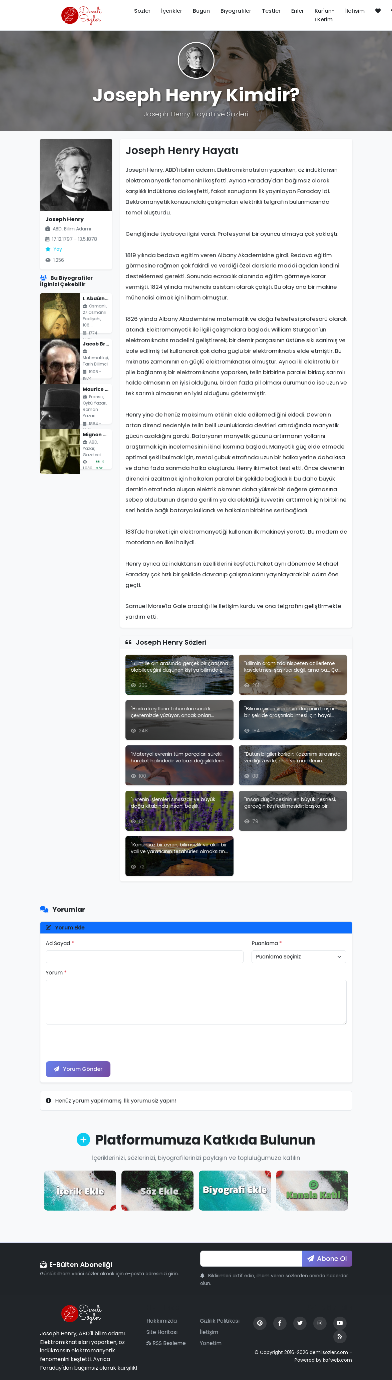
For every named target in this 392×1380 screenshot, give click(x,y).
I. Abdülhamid (100, 298)
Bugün (201, 11)
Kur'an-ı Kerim (325, 15)
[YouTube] (340, 1323)
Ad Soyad (60, 943)
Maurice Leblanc (104, 389)
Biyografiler (236, 11)
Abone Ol (327, 1258)
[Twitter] (300, 1323)
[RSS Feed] (340, 1336)
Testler (271, 11)
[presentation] (96, 1043)
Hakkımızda (161, 1321)
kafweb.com (337, 1360)
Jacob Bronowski (104, 343)
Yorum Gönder (78, 1069)
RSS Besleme (166, 1343)
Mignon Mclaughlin (107, 434)
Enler (297, 11)
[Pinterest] (260, 1323)
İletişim (355, 11)
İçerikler (171, 11)
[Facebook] (280, 1323)
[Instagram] (320, 1323)
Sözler (142, 11)
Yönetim (211, 1343)
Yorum (56, 972)
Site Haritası (161, 1332)
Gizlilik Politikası (220, 1321)
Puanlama (267, 943)
